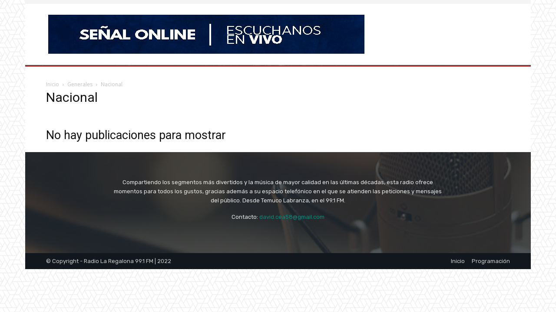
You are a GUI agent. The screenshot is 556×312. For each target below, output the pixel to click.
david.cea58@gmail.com (291, 217)
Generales (80, 84)
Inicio (52, 84)
